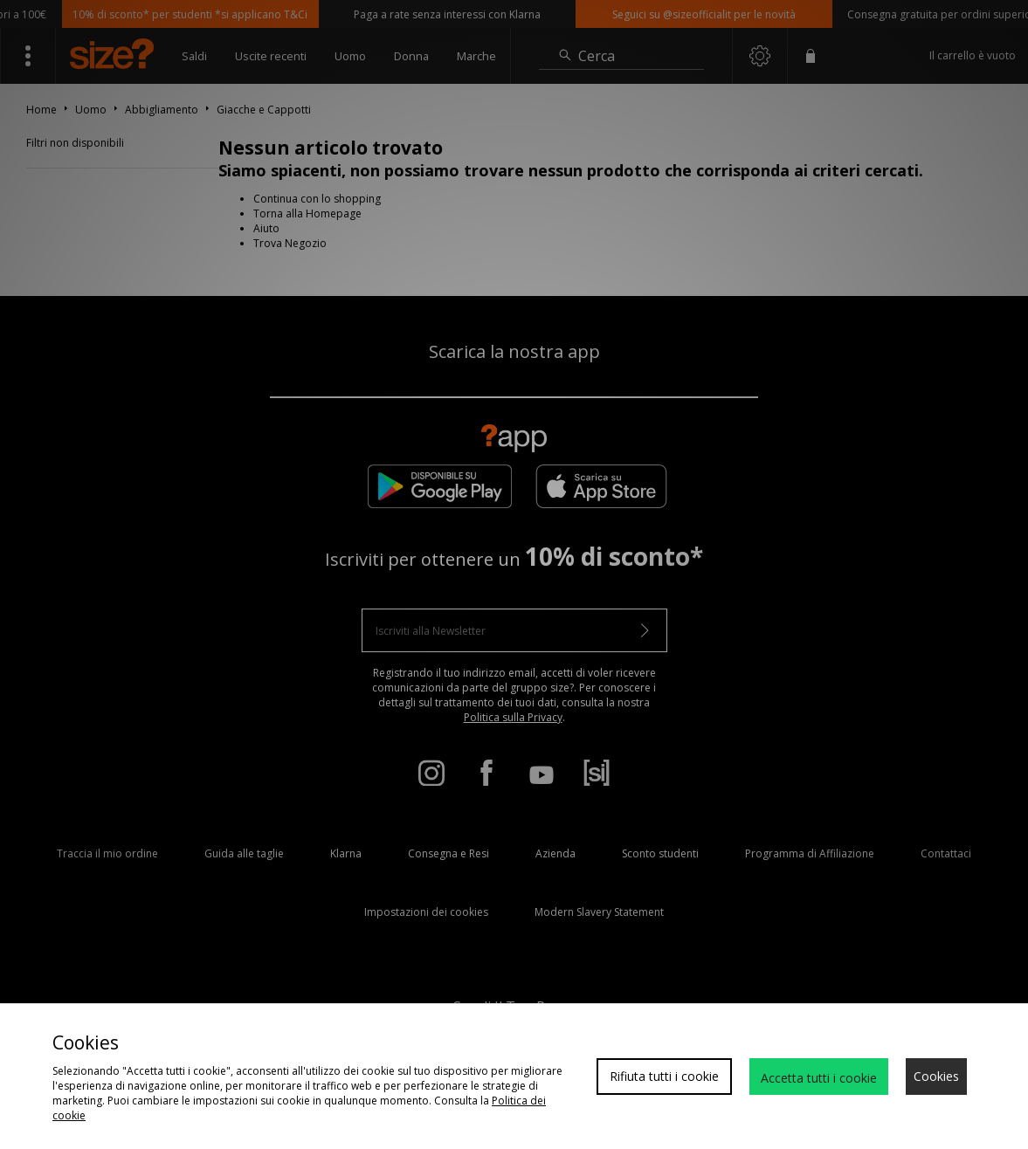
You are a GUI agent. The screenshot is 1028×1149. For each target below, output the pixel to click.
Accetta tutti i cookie (819, 1078)
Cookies (936, 1076)
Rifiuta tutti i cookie (664, 1076)
